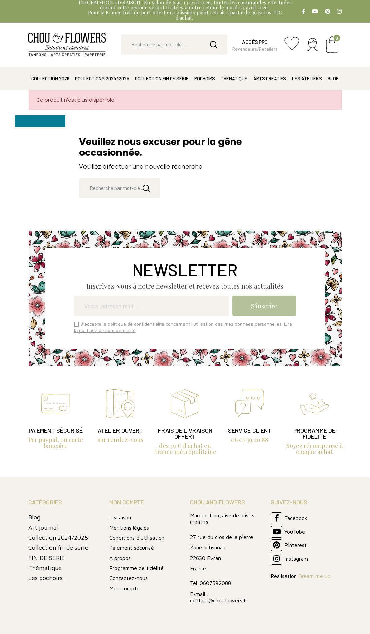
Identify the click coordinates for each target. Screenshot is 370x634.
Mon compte (124, 588)
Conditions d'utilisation (136, 538)
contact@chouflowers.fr (219, 600)
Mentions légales (129, 528)
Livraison (120, 517)
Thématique (45, 567)
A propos (120, 558)
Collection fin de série (58, 547)
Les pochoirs (45, 577)
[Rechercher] (174, 44)
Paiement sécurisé (131, 548)
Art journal (43, 527)
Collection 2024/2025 (58, 537)
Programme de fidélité (136, 568)
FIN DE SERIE (46, 557)
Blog (34, 517)
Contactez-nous (128, 578)
